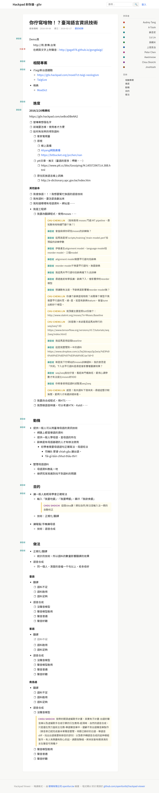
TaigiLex (42, 80)
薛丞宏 (152, 32)
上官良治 (151, 47)
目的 (127, 91)
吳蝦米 (152, 42)
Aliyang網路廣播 (50, 150)
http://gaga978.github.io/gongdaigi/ (81, 50)
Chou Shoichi (149, 62)
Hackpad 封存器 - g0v (27, 4)
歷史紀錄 (79, 28)
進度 (127, 83)
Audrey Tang (149, 22)
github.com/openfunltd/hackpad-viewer (124, 786)
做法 (127, 94)
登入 (144, 4)
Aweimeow (150, 57)
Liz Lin (152, 37)
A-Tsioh (152, 27)
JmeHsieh (150, 67)
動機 (127, 87)
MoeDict (42, 90)
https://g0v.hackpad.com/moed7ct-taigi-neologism (68, 75)
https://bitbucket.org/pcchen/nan (61, 155)
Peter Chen (150, 52)
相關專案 (129, 80)
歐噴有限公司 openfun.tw (61, 786)
